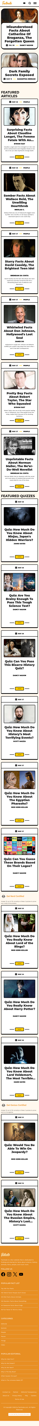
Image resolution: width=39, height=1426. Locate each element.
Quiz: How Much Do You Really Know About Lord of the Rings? (19, 941)
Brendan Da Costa (20, 276)
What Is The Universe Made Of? (12, 1380)
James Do (19, 341)
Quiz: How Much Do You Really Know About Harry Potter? (19, 1005)
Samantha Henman (26, 79)
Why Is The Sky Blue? (8, 1372)
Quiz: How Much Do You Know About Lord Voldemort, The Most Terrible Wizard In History (19, 1075)
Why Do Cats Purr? (7, 1359)
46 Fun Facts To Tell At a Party (11, 1309)
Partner (15, 1392)
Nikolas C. (19, 210)
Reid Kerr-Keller (19, 807)
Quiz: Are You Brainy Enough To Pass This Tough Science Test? (19, 601)
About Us (6, 1395)
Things (3, 1341)
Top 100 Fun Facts (7, 1288)
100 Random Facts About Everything (13, 1301)
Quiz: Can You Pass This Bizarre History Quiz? (19, 665)
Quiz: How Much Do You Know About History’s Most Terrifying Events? (19, 732)
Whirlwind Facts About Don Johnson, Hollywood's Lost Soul (19, 332)
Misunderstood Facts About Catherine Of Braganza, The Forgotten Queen (19, 34)
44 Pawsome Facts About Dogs (12, 1305)
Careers (33, 1395)
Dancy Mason (26, 45)
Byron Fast (19, 144)
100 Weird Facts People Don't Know (13, 1293)
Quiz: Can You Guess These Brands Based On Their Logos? (19, 862)
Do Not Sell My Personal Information (19, 1414)
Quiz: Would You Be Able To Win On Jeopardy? (19, 1148)
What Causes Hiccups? (9, 1376)
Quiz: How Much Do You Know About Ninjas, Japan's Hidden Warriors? (19, 535)
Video (3, 1345)
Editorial (4, 1324)
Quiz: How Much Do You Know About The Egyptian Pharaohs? (19, 798)
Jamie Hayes (19, 544)
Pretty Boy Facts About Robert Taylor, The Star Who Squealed (19, 398)
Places (3, 1336)
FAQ (26, 1395)
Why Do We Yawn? (7, 1367)
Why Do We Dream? (8, 1363)
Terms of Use (19, 1399)
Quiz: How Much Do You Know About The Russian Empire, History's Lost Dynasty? (19, 1218)
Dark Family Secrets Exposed (19, 73)
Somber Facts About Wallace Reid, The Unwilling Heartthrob (19, 201)
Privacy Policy (17, 1395)
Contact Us (6, 1392)
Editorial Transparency (29, 1392)
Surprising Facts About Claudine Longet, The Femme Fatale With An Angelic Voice (19, 136)
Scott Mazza (19, 741)
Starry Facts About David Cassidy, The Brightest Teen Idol (19, 265)
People (3, 1332)
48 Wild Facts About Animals (11, 1297)
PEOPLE (26, 102)
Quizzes (3, 1328)
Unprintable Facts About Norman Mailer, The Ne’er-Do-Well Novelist (19, 464)
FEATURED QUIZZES (18, 496)
